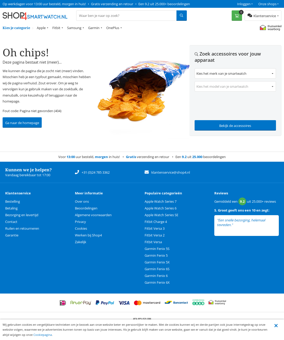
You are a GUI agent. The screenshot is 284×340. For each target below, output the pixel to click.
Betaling (11, 208)
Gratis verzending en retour (112, 4)
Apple (41, 27)
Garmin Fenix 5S (157, 248)
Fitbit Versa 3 (155, 228)
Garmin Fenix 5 (156, 255)
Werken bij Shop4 (88, 235)
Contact (11, 221)
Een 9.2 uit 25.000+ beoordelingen (164, 4)
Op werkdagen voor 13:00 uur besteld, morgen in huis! (44, 4)
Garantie (11, 235)
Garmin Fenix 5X (157, 262)
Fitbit (56, 27)
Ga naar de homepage (22, 122)
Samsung (74, 27)
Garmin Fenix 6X (157, 282)
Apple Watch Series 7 (160, 201)
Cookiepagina (42, 335)
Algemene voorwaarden (93, 215)
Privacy (80, 221)
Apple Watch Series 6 (160, 208)
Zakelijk (80, 242)
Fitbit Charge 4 (156, 221)
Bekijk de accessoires (235, 125)
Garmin (94, 27)
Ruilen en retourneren (22, 228)
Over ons (82, 201)
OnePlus (112, 27)
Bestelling (12, 201)
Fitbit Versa (153, 242)
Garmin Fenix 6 (156, 275)
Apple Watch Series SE (161, 215)
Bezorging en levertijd (21, 215)
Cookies (81, 228)
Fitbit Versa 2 (155, 235)
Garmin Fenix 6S (157, 269)
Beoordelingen (86, 208)
